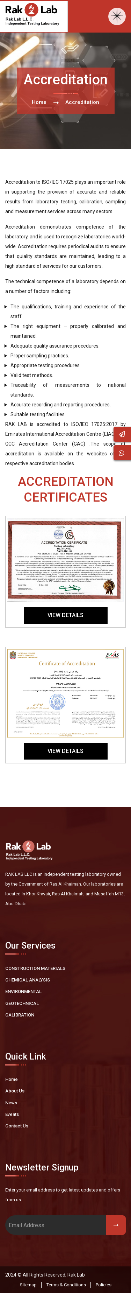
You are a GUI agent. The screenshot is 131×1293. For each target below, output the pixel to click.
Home (39, 102)
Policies (103, 1284)
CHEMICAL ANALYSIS (27, 980)
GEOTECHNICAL (22, 1003)
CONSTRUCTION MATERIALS (35, 968)
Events (12, 1114)
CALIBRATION (19, 1015)
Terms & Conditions (66, 1284)
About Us (14, 1090)
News (11, 1102)
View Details (65, 615)
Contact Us (16, 1125)
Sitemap (28, 1284)
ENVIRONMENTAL (23, 991)
